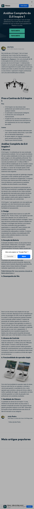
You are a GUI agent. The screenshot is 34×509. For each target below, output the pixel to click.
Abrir (24, 256)
